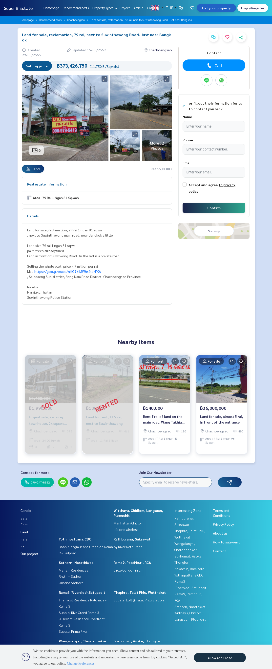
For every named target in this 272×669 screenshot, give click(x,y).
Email (187, 163)
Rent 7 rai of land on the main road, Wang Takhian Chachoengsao (163, 419)
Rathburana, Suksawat (132, 539)
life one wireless (126, 529)
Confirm (214, 207)
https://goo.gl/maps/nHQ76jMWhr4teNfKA (67, 271)
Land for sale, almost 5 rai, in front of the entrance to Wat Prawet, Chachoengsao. (221, 419)
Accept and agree (203, 185)
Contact (152, 8)
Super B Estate (18, 8)
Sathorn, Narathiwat (76, 562)
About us (220, 533)
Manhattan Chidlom (129, 523)
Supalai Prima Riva (73, 631)
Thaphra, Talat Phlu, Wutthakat (140, 592)
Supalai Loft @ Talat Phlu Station (139, 600)
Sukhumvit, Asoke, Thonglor (137, 641)
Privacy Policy (223, 524)
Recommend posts (76, 8)
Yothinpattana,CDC (75, 539)
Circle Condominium (128, 570)
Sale (24, 518)
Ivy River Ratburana (128, 546)
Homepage (51, 8)
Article (138, 8)
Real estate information (46, 184)
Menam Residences (73, 570)
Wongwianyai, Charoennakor (82, 641)
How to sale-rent (226, 542)
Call (214, 65)
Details (33, 216)
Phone (188, 140)
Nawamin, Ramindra (189, 568)
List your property (216, 8)
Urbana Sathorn (71, 582)
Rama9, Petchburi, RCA (132, 562)
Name (187, 116)
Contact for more (35, 472)
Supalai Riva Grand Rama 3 (79, 612)
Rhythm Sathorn (71, 576)
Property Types (104, 8)
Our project (30, 553)
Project (125, 8)
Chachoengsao (76, 20)
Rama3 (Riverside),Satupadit (82, 592)
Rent (24, 524)
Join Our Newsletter (155, 472)
